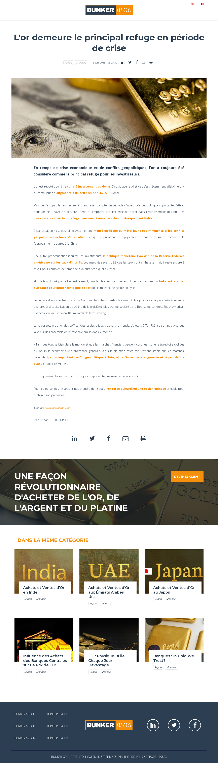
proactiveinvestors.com (57, 407)
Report (28, 599)
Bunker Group (24, 714)
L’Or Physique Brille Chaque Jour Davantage (106, 660)
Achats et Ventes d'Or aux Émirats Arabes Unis (109, 592)
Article (68, 62)
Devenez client (187, 476)
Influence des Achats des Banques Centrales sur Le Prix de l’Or (45, 660)
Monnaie (81, 62)
